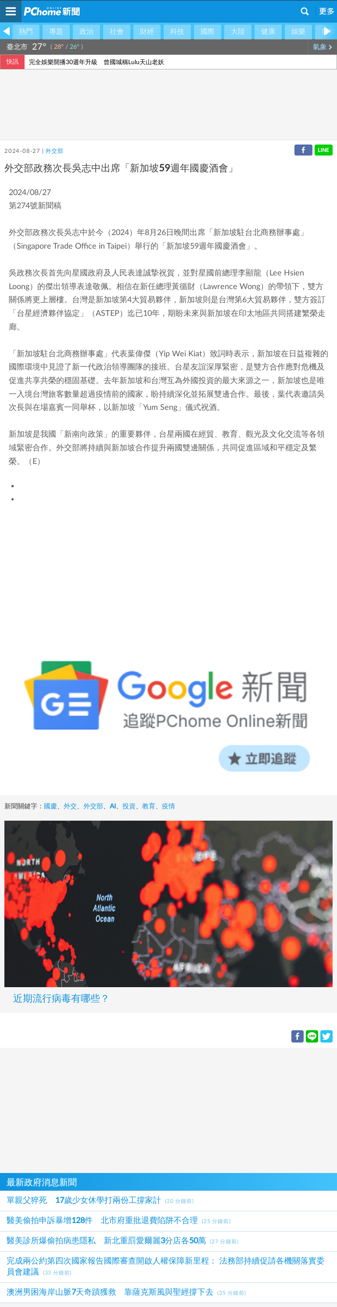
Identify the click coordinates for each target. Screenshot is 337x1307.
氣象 (323, 47)
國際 (208, 31)
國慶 (50, 806)
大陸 (238, 31)
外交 (70, 806)
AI (113, 806)
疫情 (168, 806)
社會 (117, 31)
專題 (56, 31)
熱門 (26, 31)
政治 (86, 31)
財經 (147, 31)
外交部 (54, 151)
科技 (177, 31)
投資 (129, 806)
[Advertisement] (168, 1109)
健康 (268, 31)
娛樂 (298, 31)
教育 (148, 806)
